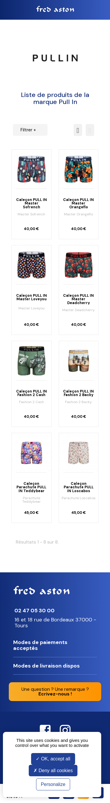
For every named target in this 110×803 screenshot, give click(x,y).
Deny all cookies (53, 770)
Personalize (53, 784)
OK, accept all (53, 758)
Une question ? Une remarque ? (55, 691)
